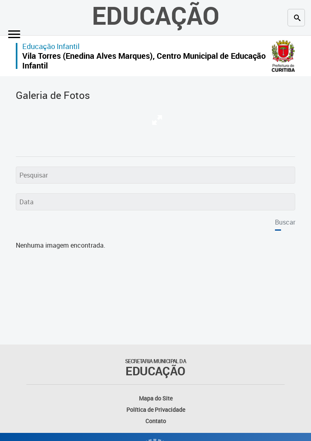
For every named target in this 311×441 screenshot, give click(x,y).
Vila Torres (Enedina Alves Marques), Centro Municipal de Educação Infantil (144, 60)
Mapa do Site (156, 398)
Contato (155, 421)
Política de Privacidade (155, 409)
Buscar (285, 222)
